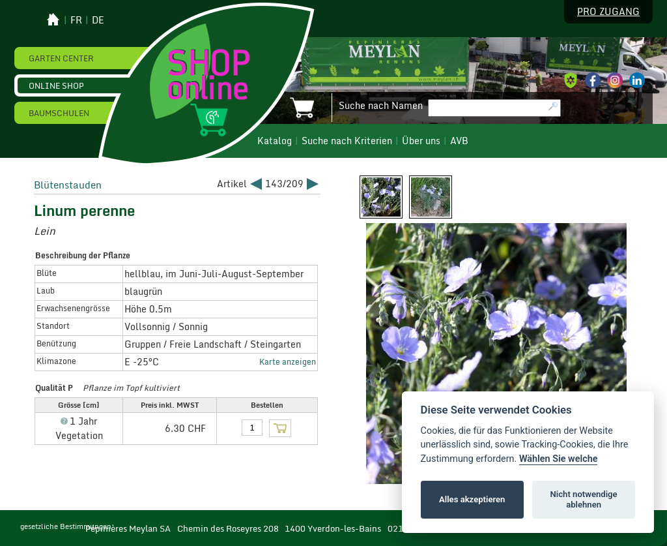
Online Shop (56, 85)
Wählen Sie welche (558, 458)
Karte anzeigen (287, 361)
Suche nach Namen (381, 106)
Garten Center (61, 58)
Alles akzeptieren (472, 499)
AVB (459, 141)
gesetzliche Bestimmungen (65, 526)
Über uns (421, 141)
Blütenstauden (68, 184)
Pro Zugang (608, 12)
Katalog (274, 141)
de (98, 20)
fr (76, 20)
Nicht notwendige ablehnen (583, 499)
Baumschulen (59, 112)
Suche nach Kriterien (347, 141)
